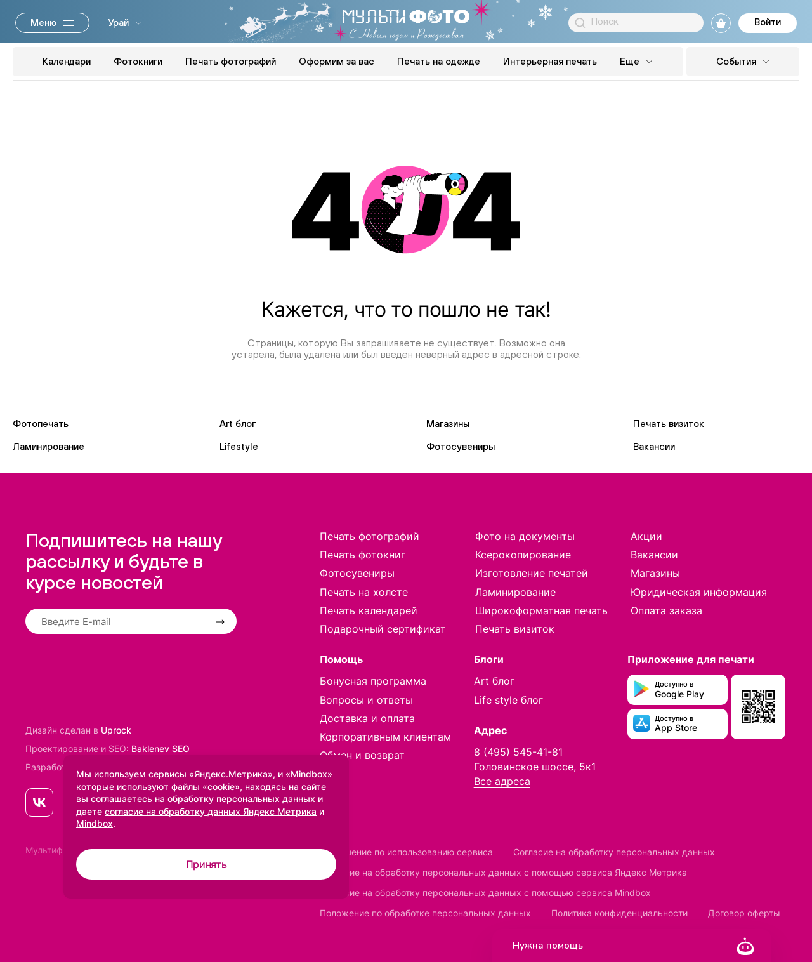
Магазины (447, 423)
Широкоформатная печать (541, 610)
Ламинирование (48, 446)
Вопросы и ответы (366, 700)
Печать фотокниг (362, 554)
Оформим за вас (336, 61)
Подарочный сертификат (383, 629)
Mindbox (94, 823)
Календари (67, 61)
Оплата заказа (666, 610)
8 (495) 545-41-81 (518, 752)
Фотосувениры (460, 446)
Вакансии (654, 446)
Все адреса (502, 781)
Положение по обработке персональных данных (425, 912)
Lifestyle (238, 446)
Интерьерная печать (550, 61)
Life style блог (508, 700)
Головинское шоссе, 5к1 (535, 766)
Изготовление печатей (531, 573)
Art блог (237, 423)
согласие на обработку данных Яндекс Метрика (211, 811)
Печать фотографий (230, 61)
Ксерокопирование (523, 554)
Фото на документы (525, 536)
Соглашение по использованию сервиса (406, 852)
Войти (767, 21)
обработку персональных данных (241, 798)
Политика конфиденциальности (619, 912)
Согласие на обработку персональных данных (614, 852)
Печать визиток (668, 423)
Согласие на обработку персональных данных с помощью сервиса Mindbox (485, 892)
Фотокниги (138, 61)
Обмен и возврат (362, 755)
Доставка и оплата (367, 718)
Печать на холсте (364, 592)
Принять (206, 864)
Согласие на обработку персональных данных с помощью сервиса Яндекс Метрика (503, 872)
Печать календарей (368, 610)
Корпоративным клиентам (385, 736)
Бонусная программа (373, 681)
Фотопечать (41, 423)
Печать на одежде (438, 61)
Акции (646, 536)
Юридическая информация (699, 592)
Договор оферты (744, 912)
